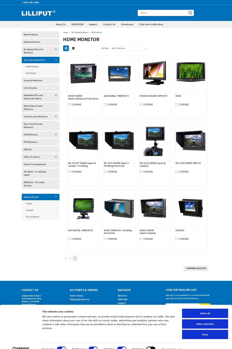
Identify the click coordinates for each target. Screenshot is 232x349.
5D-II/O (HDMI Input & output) (153, 164)
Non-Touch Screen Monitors (33, 125)
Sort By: (105, 48)
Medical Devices (32, 42)
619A (178, 96)
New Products (31, 34)
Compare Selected (196, 268)
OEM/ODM (77, 24)
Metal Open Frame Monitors (33, 107)
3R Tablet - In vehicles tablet (35, 173)
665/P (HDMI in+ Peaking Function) (118, 232)
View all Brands (32, 217)
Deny (205, 327)
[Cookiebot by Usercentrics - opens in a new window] (21, 342)
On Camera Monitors (34, 60)
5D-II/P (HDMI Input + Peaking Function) (116, 164)
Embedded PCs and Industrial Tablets (33, 97)
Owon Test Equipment (35, 164)
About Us (61, 24)
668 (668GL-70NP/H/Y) (116, 96)
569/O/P (179, 230)
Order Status (76, 296)
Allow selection (205, 317)
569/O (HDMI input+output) (148, 232)
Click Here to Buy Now (151, 24)
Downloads (127, 24)
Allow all (205, 306)
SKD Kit (28, 149)
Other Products (32, 157)
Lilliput (29, 203)
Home (65, 32)
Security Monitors (33, 80)
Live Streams (30, 88)
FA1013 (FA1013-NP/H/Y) (153, 96)
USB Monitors (31, 134)
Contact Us (109, 24)
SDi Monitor (31, 73)
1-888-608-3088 (30, 2)
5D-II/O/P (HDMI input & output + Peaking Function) (82, 166)
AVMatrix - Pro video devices (34, 184)
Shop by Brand (31, 197)
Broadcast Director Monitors (34, 51)
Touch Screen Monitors (36, 116)
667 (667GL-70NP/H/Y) (80, 230)
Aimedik (29, 210)
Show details (169, 342)
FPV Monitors (31, 142)
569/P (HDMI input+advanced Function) (83, 97)
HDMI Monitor (32, 66)
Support (93, 24)
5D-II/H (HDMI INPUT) (188, 163)
